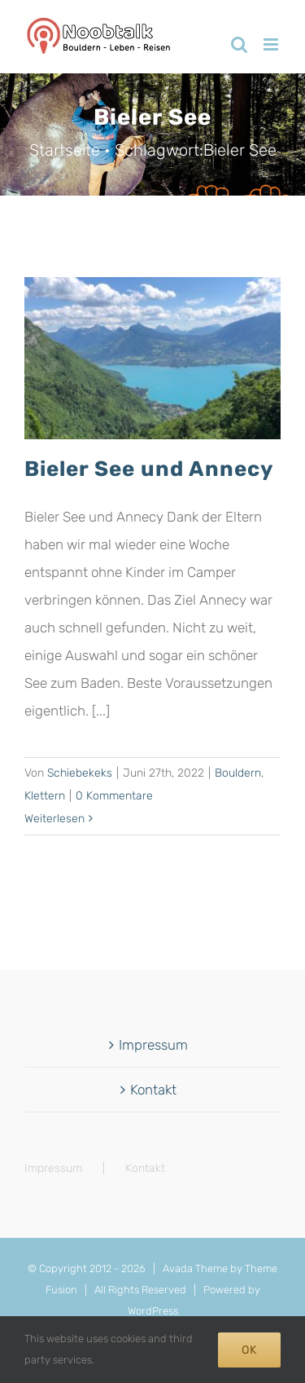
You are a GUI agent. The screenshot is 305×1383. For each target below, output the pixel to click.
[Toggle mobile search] (239, 44)
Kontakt (153, 1089)
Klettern (44, 796)
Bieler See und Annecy (148, 468)
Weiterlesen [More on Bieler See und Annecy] (54, 819)
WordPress (153, 1311)
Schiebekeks (79, 773)
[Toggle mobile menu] (272, 44)
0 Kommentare (114, 796)
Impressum (153, 1045)
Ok (249, 1350)
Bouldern (238, 773)
